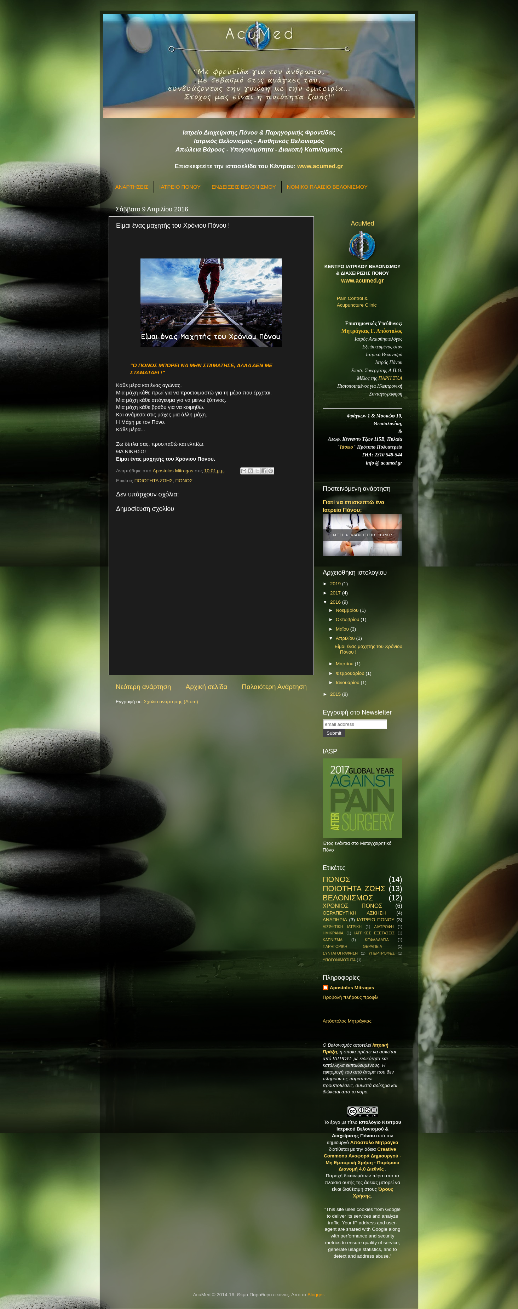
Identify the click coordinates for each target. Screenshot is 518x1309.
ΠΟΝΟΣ (183, 480)
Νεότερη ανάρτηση (143, 686)
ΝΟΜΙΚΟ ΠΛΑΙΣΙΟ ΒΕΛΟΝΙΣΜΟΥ (327, 187)
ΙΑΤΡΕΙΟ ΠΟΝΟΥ (180, 187)
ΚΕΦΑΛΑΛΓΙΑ (377, 940)
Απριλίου (346, 638)
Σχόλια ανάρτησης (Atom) (171, 701)
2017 (336, 593)
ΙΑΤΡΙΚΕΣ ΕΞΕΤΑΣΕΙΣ (374, 933)
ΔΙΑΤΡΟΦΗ (383, 926)
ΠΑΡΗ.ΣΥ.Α (390, 378)
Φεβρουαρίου (351, 673)
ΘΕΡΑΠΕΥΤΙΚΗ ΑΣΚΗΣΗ (354, 913)
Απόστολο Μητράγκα (374, 1142)
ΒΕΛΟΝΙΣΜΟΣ (348, 897)
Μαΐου (343, 629)
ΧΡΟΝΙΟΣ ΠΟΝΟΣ (352, 906)
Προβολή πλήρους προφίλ (350, 997)
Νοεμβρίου (348, 610)
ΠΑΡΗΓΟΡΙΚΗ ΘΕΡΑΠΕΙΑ (352, 946)
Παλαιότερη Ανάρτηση (274, 686)
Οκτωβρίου (348, 619)
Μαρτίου (345, 663)
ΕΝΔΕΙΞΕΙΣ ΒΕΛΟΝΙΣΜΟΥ (244, 187)
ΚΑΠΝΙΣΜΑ (333, 940)
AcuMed (362, 223)
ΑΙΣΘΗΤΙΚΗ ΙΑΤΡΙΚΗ (342, 926)
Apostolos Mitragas (352, 987)
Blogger (315, 1294)
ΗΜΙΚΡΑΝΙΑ (333, 933)
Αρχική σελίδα (207, 686)
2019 (336, 583)
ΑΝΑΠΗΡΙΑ (335, 919)
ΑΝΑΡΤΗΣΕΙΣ (132, 187)
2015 (336, 694)
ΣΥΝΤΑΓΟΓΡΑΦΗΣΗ (340, 953)
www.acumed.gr (320, 166)
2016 (336, 602)
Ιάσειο (346, 447)
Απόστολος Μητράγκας (347, 1021)
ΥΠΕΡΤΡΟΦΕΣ (381, 953)
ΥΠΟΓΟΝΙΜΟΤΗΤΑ (339, 960)
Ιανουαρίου (348, 682)
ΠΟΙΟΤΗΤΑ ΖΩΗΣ (153, 480)
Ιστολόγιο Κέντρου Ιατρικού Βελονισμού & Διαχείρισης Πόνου (366, 1129)
